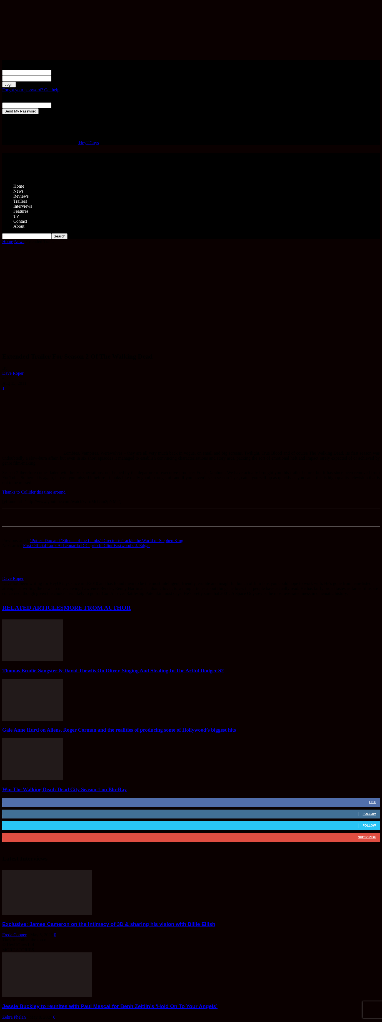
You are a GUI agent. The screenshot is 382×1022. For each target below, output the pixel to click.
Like (372, 802)
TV (16, 216)
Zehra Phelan (14, 1017)
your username (64, 72)
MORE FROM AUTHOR (97, 607)
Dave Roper (13, 373)
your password (64, 78)
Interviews (22, 206)
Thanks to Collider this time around (34, 492)
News (18, 191)
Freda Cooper (14, 934)
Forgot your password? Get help (30, 89)
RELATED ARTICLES (33, 607)
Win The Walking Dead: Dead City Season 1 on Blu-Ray (64, 789)
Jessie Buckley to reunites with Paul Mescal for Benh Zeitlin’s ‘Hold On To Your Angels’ (110, 1006)
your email (61, 105)
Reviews (21, 196)
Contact (20, 221)
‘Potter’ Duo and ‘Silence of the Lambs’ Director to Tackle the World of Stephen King (106, 540)
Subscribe (367, 837)
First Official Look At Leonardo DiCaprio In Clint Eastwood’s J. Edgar (86, 545)
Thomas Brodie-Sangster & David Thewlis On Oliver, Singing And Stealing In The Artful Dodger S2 (113, 670)
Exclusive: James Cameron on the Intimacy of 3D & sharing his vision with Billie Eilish (108, 924)
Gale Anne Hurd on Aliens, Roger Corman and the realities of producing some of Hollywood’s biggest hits (119, 730)
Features (20, 211)
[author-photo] (15, 573)
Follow (369, 813)
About (18, 226)
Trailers (20, 201)
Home (18, 186)
